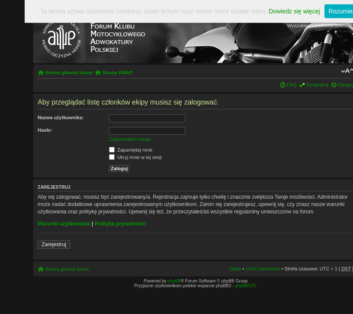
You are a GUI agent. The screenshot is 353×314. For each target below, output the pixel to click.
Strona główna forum (69, 72)
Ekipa (235, 268)
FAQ (291, 84)
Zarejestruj (317, 84)
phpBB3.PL (246, 285)
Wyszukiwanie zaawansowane (319, 25)
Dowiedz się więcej (294, 11)
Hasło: (45, 130)
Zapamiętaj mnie (130, 149)
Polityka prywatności (120, 224)
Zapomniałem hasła (130, 139)
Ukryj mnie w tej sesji (135, 157)
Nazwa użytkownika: (60, 117)
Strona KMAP (117, 72)
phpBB (173, 281)
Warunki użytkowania (64, 224)
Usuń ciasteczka (262, 268)
